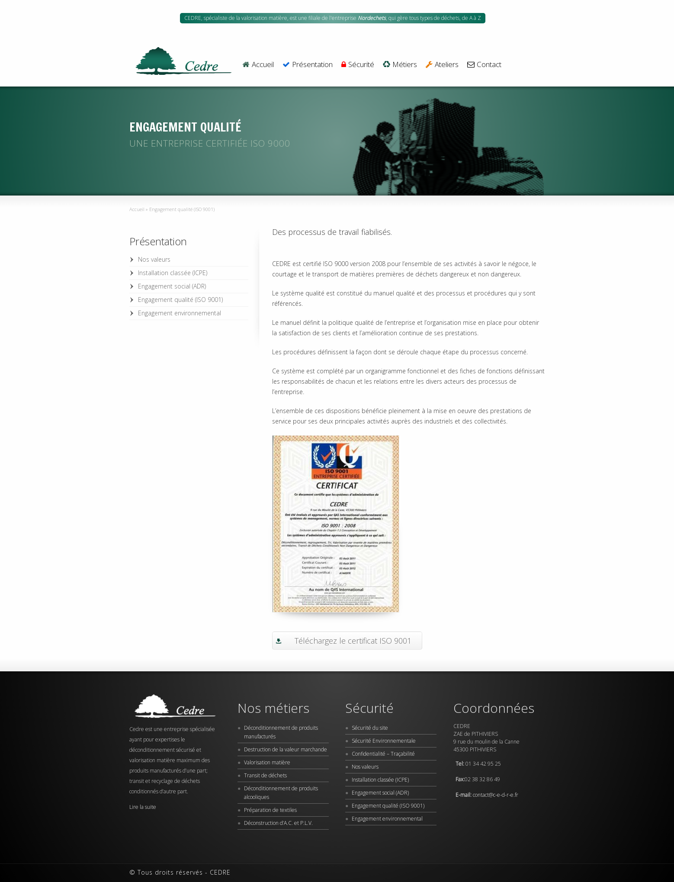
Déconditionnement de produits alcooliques (281, 793)
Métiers (400, 65)
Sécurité (357, 65)
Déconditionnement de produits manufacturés (281, 732)
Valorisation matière (267, 762)
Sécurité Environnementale (384, 740)
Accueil (257, 65)
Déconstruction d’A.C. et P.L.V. (278, 823)
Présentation (307, 65)
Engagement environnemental (179, 313)
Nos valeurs (154, 259)
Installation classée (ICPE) (172, 273)
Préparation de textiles (270, 810)
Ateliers (442, 65)
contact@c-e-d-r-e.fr (495, 795)
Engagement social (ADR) (172, 286)
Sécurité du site (370, 727)
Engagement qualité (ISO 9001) (180, 299)
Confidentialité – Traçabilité (383, 753)
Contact (484, 65)
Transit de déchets (265, 775)
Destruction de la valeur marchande (285, 749)
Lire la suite (142, 807)
